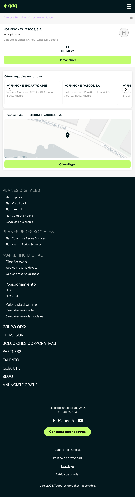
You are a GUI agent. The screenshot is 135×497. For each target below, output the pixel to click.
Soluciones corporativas (29, 343)
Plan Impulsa (14, 197)
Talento (11, 360)
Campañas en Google (20, 310)
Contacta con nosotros (67, 432)
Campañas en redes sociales (24, 316)
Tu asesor (13, 335)
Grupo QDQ (14, 326)
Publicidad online (21, 304)
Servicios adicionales (19, 222)
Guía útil (12, 368)
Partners (12, 351)
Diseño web (16, 262)
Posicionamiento (21, 284)
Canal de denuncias (68, 450)
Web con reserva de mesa (22, 274)
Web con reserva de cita (21, 267)
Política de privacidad (67, 458)
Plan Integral (14, 209)
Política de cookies (67, 474)
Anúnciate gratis (20, 384)
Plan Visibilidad (16, 203)
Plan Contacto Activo (19, 216)
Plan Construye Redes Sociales (26, 238)
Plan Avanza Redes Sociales (24, 244)
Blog (8, 376)
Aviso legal (67, 466)
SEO (8, 290)
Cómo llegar (67, 164)
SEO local (12, 296)
